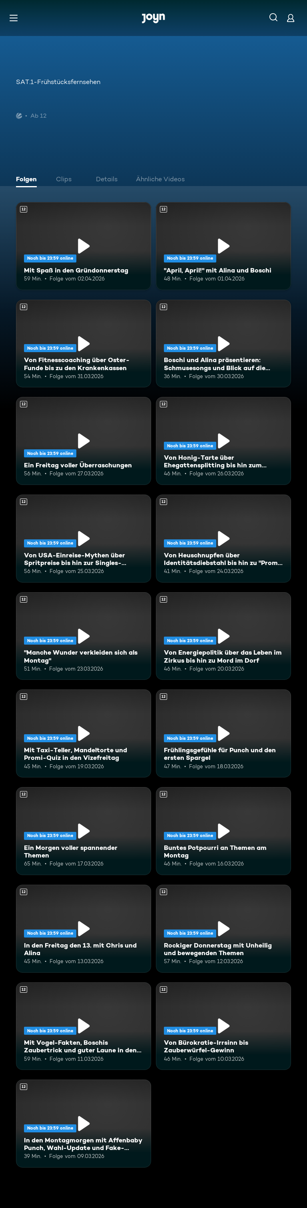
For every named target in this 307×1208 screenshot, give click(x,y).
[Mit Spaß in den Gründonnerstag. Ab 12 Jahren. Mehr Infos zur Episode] (83, 246)
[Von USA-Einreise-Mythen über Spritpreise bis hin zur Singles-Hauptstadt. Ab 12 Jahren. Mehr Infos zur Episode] (83, 539)
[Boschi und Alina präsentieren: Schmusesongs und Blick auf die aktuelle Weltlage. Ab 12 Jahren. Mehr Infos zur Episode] (223, 344)
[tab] (28, 180)
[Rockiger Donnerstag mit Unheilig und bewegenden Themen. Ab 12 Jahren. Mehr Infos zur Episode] (223, 929)
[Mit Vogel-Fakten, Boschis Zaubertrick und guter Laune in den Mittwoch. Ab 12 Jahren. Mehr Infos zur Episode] (83, 1026)
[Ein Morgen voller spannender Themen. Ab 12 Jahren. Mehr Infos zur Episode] (83, 831)
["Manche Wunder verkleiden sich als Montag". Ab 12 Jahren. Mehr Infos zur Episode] (83, 636)
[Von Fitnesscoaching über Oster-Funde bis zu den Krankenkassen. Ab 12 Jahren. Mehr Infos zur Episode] (83, 344)
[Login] (290, 18)
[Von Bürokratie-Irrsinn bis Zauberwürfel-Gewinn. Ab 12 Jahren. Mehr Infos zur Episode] (223, 1026)
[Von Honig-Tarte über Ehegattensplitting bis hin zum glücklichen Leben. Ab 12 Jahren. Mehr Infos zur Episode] (223, 441)
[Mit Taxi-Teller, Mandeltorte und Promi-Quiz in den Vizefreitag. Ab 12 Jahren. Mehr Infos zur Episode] (83, 733)
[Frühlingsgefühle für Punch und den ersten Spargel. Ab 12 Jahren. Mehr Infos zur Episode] (223, 733)
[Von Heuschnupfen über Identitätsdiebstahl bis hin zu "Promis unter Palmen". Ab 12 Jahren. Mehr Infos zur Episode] (223, 539)
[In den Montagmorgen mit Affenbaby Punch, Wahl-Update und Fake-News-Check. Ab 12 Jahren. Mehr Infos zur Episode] (83, 1124)
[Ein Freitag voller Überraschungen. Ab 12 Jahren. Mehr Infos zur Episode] (83, 441)
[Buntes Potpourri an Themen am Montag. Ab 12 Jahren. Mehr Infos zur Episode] (223, 831)
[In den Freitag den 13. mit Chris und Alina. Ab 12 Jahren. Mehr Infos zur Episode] (83, 929)
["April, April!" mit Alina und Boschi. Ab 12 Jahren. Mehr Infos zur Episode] (223, 246)
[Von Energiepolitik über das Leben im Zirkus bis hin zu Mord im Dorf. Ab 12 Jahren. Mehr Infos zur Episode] (223, 636)
